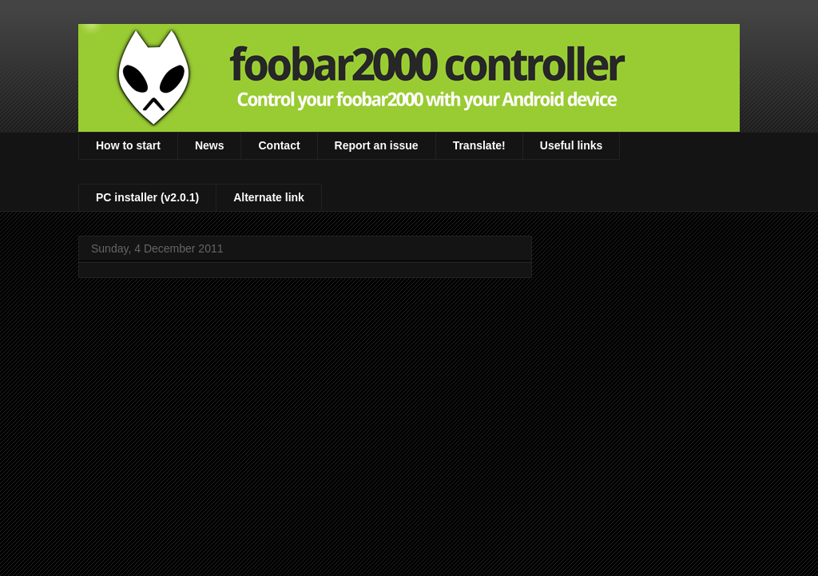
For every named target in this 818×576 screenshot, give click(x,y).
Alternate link (268, 197)
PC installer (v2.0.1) (147, 197)
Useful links (571, 145)
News (209, 145)
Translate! (479, 145)
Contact (279, 145)
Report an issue (377, 145)
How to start (128, 145)
